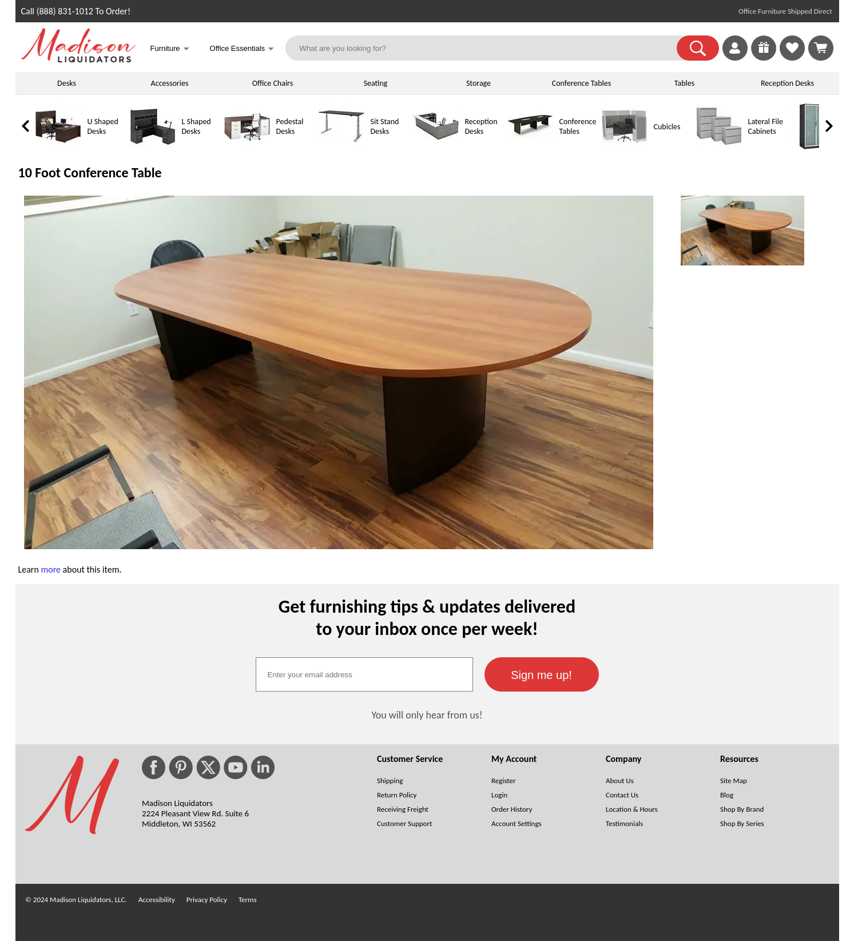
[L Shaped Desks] (153, 147)
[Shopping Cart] (820, 48)
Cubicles (667, 127)
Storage (478, 83)
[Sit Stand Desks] (341, 147)
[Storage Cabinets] (813, 147)
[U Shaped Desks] (58, 147)
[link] (820, 48)
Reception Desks (787, 83)
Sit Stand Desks (385, 126)
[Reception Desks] (436, 147)
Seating (376, 83)
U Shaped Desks (103, 126)
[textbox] (364, 674)
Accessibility (156, 899)
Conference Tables (581, 83)
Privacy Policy (206, 899)
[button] (698, 48)
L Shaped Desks (196, 126)
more (51, 569)
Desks (66, 83)
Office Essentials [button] (242, 49)
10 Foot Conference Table (90, 172)
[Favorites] (792, 57)
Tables (684, 83)
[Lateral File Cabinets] (719, 147)
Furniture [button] (169, 49)
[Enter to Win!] (763, 57)
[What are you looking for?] (488, 48)
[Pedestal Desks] (247, 147)
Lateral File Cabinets (765, 126)
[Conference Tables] (530, 147)
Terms (248, 899)
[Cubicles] (625, 147)
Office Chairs (272, 83)
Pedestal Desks (290, 126)
